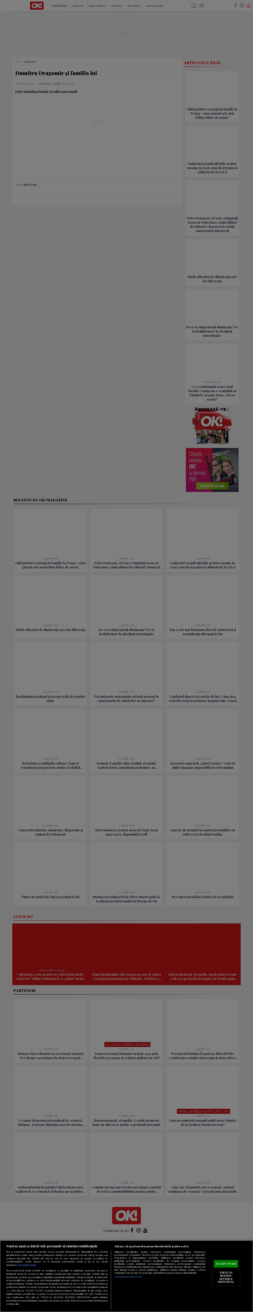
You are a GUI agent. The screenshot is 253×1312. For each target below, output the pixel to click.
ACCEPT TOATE (226, 1263)
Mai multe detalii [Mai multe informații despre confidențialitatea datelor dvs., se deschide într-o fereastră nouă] (27, 1264)
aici (8, 1290)
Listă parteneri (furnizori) (128, 1276)
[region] (126, 1276)
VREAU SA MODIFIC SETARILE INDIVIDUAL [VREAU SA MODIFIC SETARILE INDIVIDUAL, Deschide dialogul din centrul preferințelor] (226, 1277)
